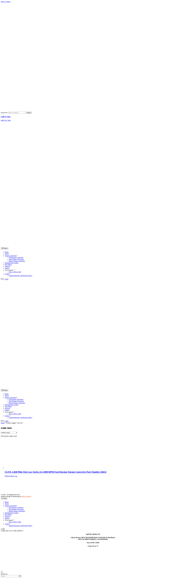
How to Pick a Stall (15, 272)
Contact (8, 274)
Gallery (7, 268)
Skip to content (5, 1)
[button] (2, 279)
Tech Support (10, 270)
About (7, 254)
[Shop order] (9, 433)
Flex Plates (8, 264)
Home (7, 252)
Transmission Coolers (11, 263)
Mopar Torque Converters (17, 261)
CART (6, 279)
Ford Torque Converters (16, 259)
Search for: (4, 112)
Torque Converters (11, 256)
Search (29, 112)
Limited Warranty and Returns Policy (20, 275)
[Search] (20, 576)
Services (7, 266)
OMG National (26, 496)
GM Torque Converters (16, 257)
